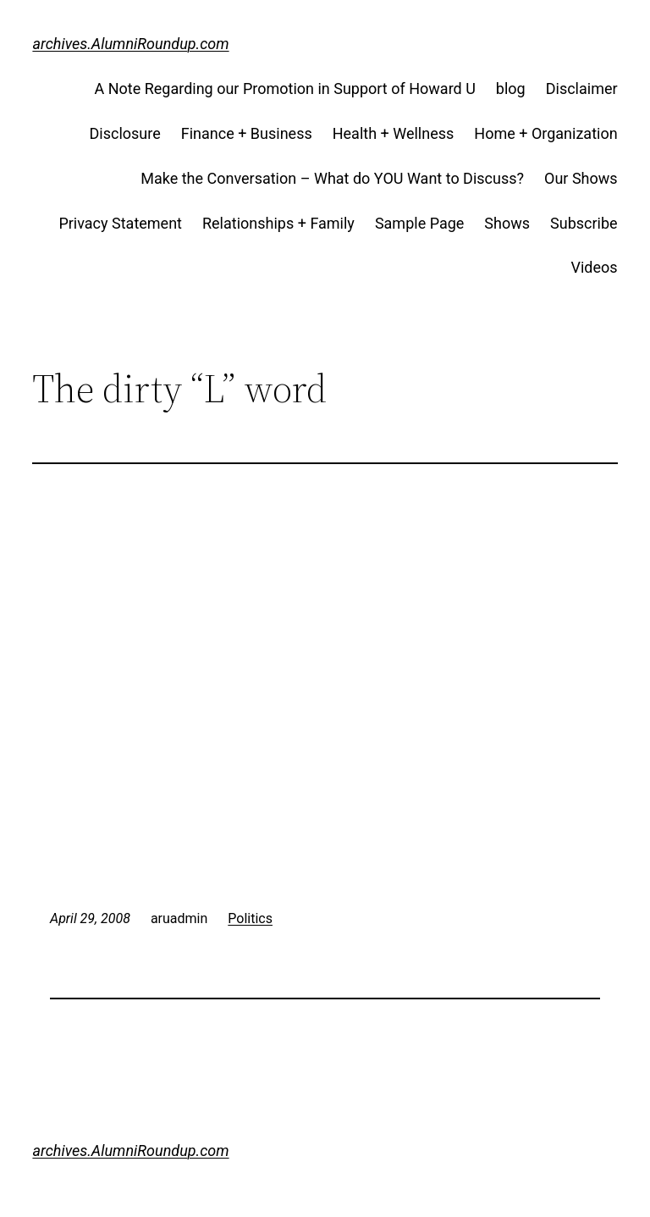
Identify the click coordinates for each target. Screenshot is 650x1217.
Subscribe (584, 223)
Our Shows (581, 178)
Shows (507, 223)
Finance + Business (246, 133)
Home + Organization (545, 133)
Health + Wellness (393, 133)
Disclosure (125, 133)
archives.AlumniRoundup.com (130, 44)
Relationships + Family (278, 223)
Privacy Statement (120, 223)
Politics (250, 918)
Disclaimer (582, 88)
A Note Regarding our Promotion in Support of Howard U (284, 88)
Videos (594, 267)
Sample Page (419, 223)
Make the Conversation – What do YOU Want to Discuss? (332, 178)
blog (511, 88)
